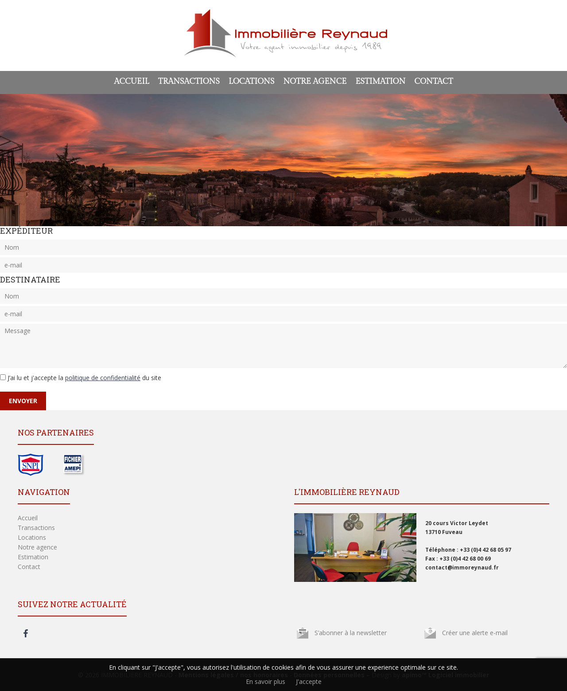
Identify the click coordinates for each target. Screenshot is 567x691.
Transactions (189, 81)
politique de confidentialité (102, 377)
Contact (433, 81)
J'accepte (309, 681)
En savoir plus (265, 681)
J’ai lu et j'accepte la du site (84, 377)
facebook (26, 633)
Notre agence (314, 81)
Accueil (131, 81)
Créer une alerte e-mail (475, 632)
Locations (251, 81)
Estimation (380, 81)
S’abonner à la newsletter (351, 632)
